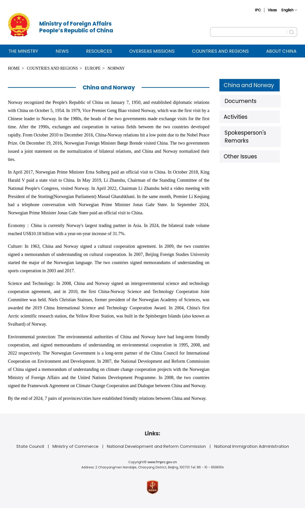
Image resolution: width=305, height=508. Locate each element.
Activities (235, 114)
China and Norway (246, 84)
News (62, 51)
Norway (116, 68)
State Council (30, 446)
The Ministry (23, 51)
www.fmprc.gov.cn (162, 462)
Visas (272, 10)
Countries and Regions (220, 51)
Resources (99, 51)
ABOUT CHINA (281, 51)
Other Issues (239, 143)
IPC (258, 10)
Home (14, 68)
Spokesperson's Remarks (254, 129)
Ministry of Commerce (75, 446)
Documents (238, 99)
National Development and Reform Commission (156, 446)
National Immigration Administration (251, 446)
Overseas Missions (152, 51)
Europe (93, 68)
